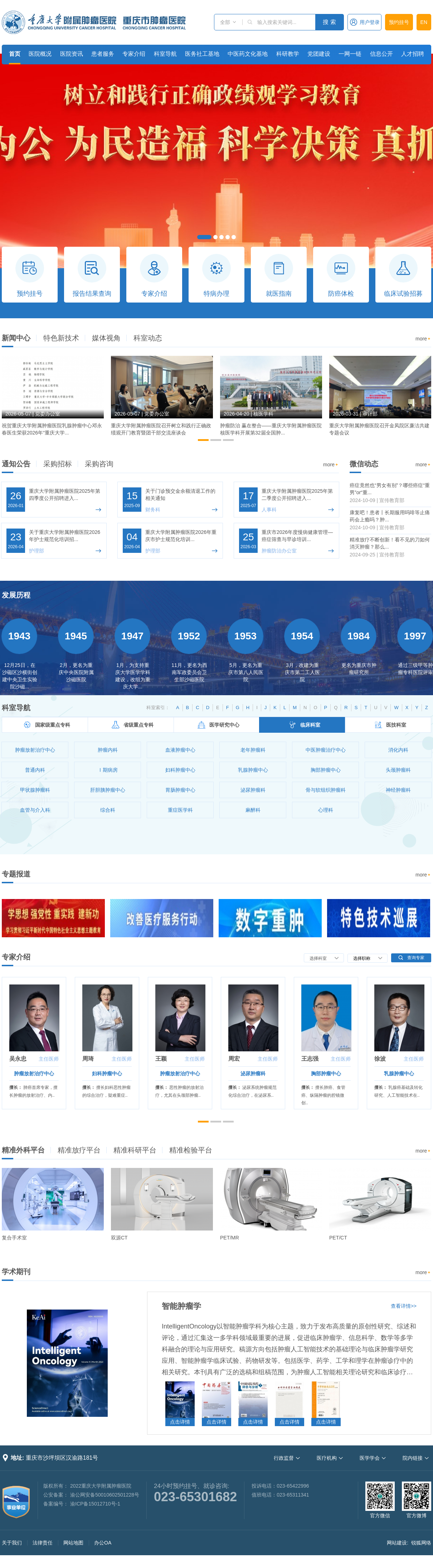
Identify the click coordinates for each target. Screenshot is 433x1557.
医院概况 (40, 54)
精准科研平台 (134, 1150)
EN (423, 22)
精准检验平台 (190, 1150)
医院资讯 (71, 54)
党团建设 (318, 54)
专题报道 (16, 874)
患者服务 (102, 54)
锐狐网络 (421, 1543)
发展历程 (16, 595)
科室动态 (147, 338)
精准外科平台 (23, 1150)
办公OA (102, 1543)
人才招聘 (412, 54)
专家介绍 (133, 54)
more (423, 339)
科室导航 (165, 54)
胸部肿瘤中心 (326, 1073)
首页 (14, 54)
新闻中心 (16, 338)
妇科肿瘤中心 (107, 1073)
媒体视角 (106, 338)
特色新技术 (61, 338)
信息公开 (381, 54)
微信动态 (364, 463)
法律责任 (43, 1543)
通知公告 (16, 463)
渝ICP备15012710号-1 (95, 1504)
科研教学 (287, 54)
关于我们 (12, 1543)
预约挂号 (399, 22)
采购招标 (57, 463)
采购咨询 (99, 463)
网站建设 (397, 1543)
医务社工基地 (202, 54)
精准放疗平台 (79, 1150)
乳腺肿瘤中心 (399, 1073)
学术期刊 (16, 1271)
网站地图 (73, 1543)
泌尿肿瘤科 (253, 1073)
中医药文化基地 (248, 54)
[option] (53, 399)
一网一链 (350, 54)
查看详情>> (404, 1306)
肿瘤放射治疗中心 (34, 1073)
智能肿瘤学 (181, 1306)
